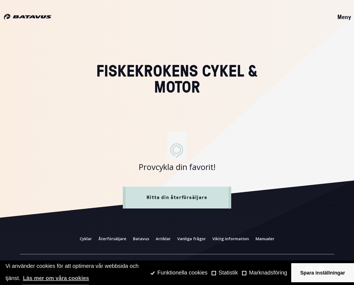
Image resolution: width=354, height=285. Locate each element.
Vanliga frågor (191, 238)
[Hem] (28, 17)
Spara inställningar (322, 273)
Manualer (265, 238)
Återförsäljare (112, 238)
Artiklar (163, 238)
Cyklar (86, 238)
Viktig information (230, 238)
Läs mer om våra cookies (56, 278)
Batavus (141, 238)
